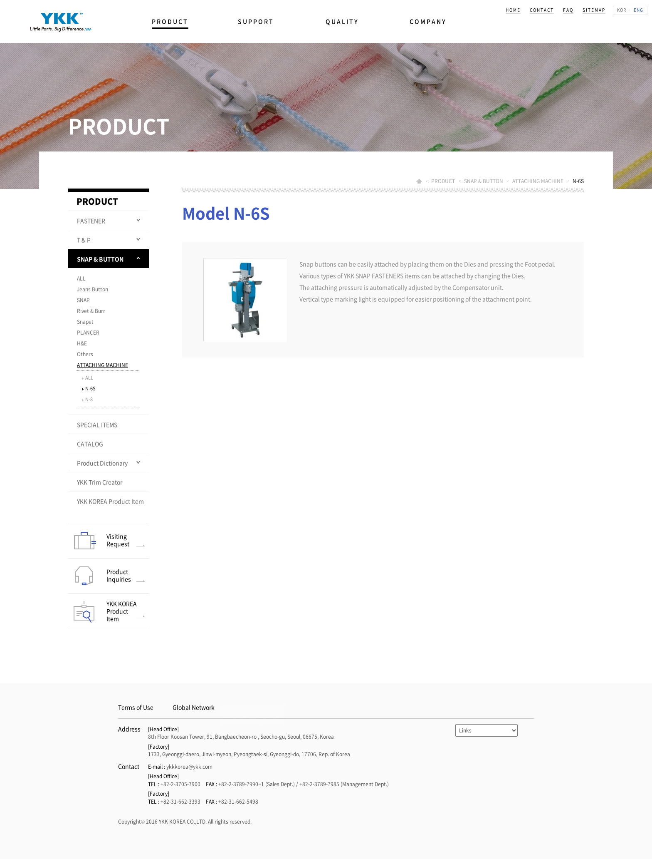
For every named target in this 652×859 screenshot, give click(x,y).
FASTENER (91, 220)
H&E (82, 343)
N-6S (90, 388)
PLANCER (88, 332)
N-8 (89, 399)
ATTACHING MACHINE (102, 365)
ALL (81, 278)
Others (85, 354)
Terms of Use (135, 707)
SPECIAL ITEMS (97, 424)
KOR (621, 10)
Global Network (194, 707)
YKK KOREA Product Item (110, 501)
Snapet (85, 321)
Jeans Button (92, 289)
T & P (84, 240)
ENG (638, 10)
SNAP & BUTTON (100, 259)
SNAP (83, 300)
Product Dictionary (102, 463)
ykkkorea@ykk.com (189, 766)
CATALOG (90, 443)
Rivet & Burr (91, 311)
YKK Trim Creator (99, 482)
